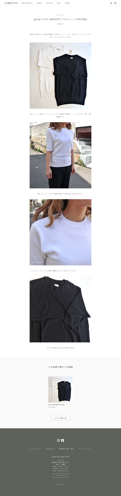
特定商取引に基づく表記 (66, 449)
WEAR (61, 24)
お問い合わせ (50, 449)
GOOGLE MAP (60, 475)
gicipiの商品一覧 (60, 418)
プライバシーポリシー (84, 449)
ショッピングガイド (35, 449)
